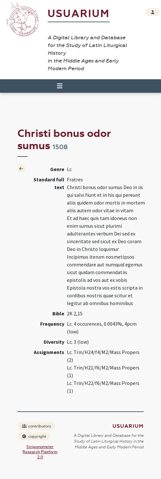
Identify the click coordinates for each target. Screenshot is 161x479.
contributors (36, 426)
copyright (34, 436)
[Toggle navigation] (57, 86)
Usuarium (79, 13)
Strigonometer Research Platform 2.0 (40, 452)
